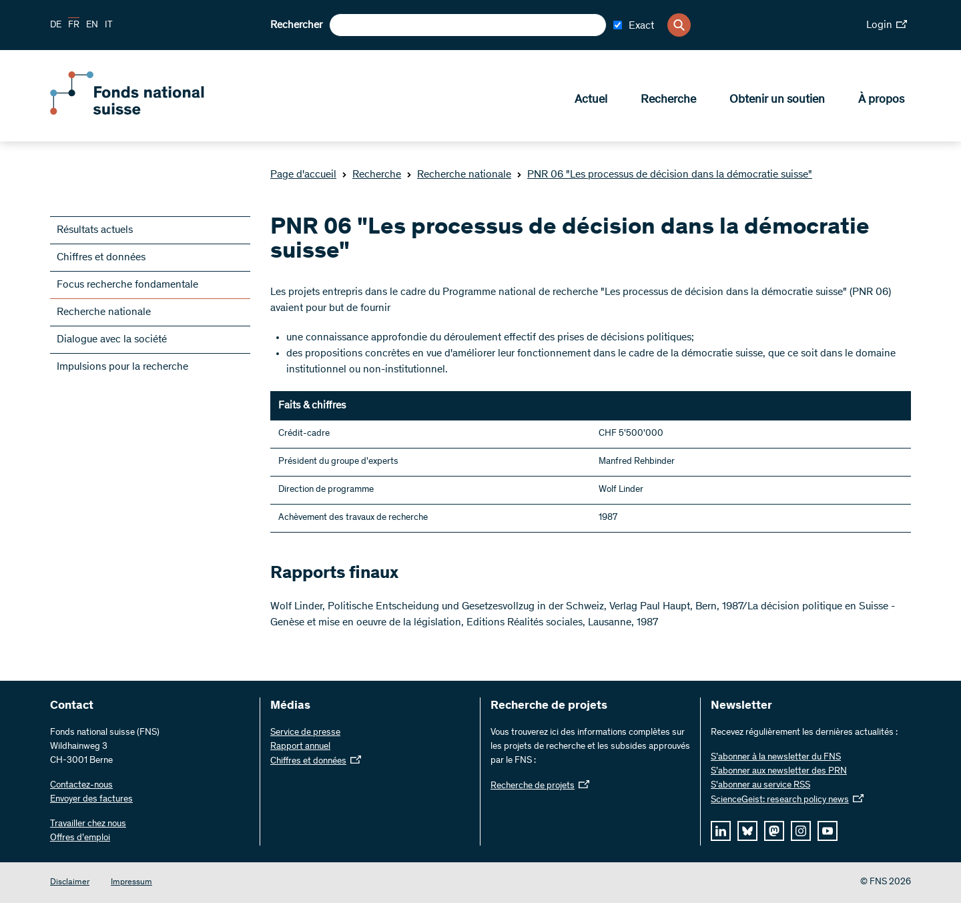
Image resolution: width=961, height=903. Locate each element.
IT (109, 25)
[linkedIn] (721, 831)
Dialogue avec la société (112, 339)
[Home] (147, 112)
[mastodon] (774, 831)
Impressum (131, 882)
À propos (881, 101)
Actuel (591, 101)
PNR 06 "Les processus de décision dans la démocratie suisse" (664, 175)
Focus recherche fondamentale (127, 285)
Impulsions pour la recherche (122, 367)
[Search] (679, 25)
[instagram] (801, 831)
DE (55, 25)
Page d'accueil (303, 175)
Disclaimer (69, 882)
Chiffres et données (101, 257)
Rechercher (296, 25)
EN (92, 25)
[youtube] (828, 831)
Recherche (668, 101)
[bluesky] (747, 831)
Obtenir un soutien (777, 101)
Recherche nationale (458, 175)
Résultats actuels (95, 230)
